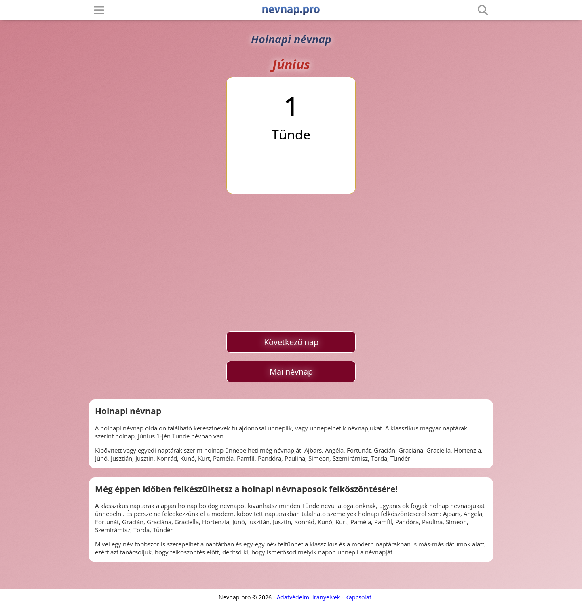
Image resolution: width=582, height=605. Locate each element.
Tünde (291, 134)
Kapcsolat (358, 597)
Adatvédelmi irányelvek (308, 597)
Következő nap (291, 342)
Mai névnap (291, 371)
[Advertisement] (291, 262)
